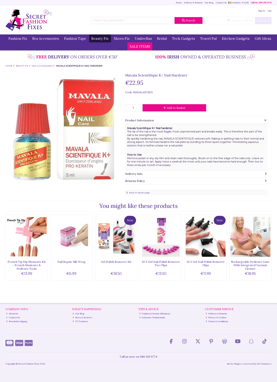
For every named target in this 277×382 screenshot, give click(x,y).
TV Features (80, 321)
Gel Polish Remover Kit (116, 261)
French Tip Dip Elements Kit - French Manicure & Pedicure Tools (27, 265)
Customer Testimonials (152, 317)
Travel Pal (208, 38)
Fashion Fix (17, 38)
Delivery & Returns (193, 2)
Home (179, 2)
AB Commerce (264, 363)
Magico (238, 363)
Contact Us (221, 2)
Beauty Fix (100, 38)
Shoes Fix (122, 38)
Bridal (162, 38)
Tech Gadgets (183, 38)
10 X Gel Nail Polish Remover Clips (206, 263)
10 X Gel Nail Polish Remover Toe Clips (161, 263)
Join (270, 10)
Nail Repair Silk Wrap (71, 261)
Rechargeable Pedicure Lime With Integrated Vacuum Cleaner (250, 265)
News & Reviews (82, 317)
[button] (113, 80)
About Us (12, 313)
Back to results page (139, 192)
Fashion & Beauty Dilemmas (154, 313)
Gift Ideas (263, 38)
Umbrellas (143, 38)
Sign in (261, 10)
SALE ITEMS (140, 46)
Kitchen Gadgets (236, 38)
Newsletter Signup (16, 321)
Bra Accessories (45, 38)
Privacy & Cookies (216, 317)
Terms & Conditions (217, 321)
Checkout (263, 20)
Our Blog (209, 2)
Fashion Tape (75, 38)
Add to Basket (174, 107)
